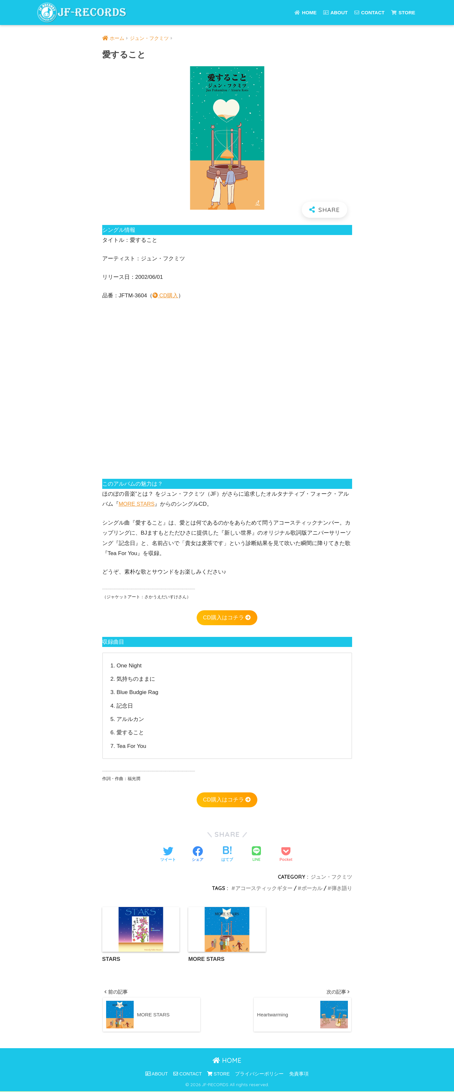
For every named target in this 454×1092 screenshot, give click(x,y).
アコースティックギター (263, 888)
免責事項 (299, 1074)
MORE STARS (137, 504)
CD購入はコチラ (227, 617)
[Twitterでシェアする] (168, 854)
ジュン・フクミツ (331, 877)
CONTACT (369, 12)
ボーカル (311, 888)
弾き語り (341, 888)
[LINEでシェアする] (256, 854)
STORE (403, 12)
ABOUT (335, 12)
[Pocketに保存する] (285, 854)
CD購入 (165, 295)
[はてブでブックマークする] (227, 854)
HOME (305, 12)
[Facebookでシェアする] (197, 854)
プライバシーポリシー (259, 1074)
